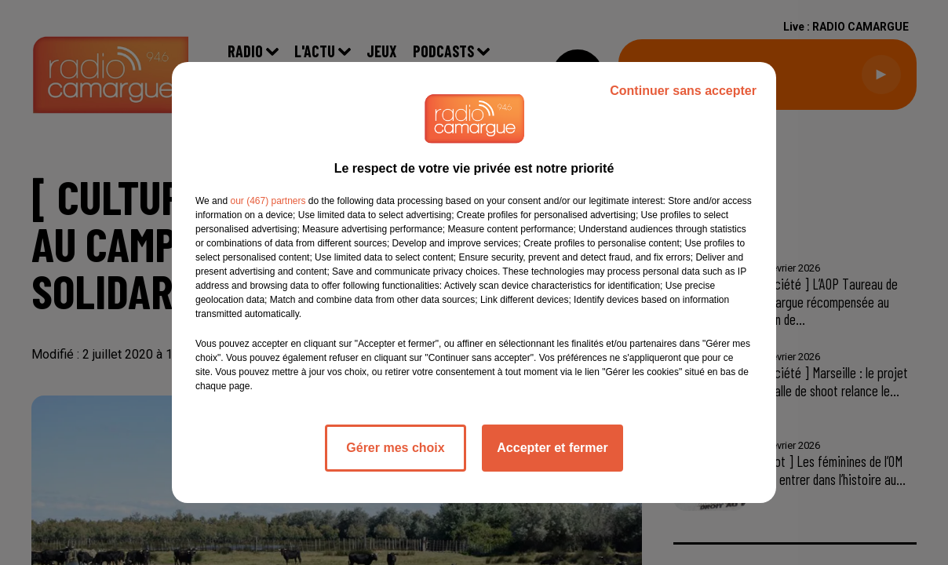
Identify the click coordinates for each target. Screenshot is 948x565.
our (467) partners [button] (267, 200)
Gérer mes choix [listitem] (395, 447)
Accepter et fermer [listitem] (552, 447)
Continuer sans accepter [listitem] (683, 90)
